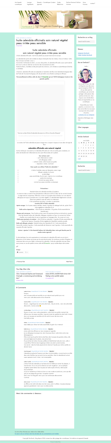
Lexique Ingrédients (30, 3)
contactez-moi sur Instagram (86, 115)
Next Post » (69, 262)
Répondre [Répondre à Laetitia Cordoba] (51, 361)
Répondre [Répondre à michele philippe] (52, 310)
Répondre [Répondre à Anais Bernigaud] (52, 351)
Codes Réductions (60, 3)
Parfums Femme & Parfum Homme (73, 3)
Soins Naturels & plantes (24, 38)
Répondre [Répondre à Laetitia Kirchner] (50, 291)
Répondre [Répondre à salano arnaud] (51, 382)
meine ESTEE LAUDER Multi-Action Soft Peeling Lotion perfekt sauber (58, 275)
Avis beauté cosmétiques (18, 3)
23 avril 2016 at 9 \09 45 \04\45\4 (36, 322)
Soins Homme (85, 3)
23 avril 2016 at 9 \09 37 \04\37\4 (40, 361)
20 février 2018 (19, 280)
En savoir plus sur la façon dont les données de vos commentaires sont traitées (37, 434)
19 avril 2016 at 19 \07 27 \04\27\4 (39, 382)
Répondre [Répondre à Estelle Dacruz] (50, 329)
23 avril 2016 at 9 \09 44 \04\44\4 (39, 329)
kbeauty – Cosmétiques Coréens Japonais (46, 3)
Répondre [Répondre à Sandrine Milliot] (51, 302)
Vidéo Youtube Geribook (85, 55)
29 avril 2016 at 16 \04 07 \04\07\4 (40, 310)
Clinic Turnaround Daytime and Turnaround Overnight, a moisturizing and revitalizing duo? (29, 276)
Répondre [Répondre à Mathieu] (48, 322)
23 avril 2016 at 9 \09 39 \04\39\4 (40, 351)
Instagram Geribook (83, 53)
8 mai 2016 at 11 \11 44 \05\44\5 (39, 291)
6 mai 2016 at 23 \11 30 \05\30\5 (39, 302)
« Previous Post (20, 262)
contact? (92, 3)
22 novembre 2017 (50, 278)
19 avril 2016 (19, 46)
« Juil (79, 159)
